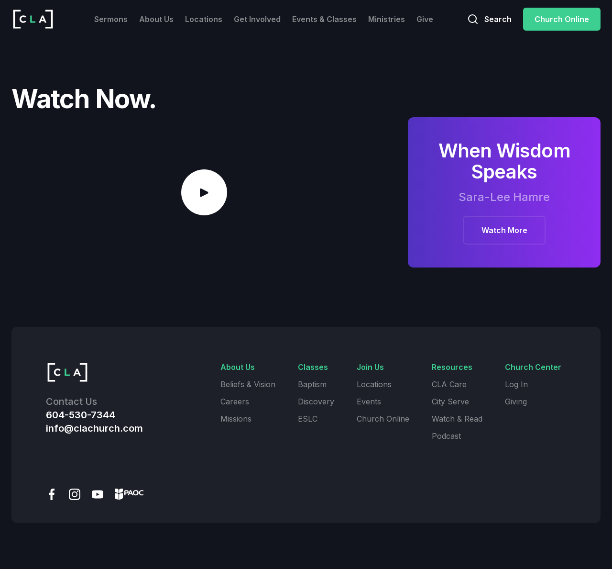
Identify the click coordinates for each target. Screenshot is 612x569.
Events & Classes (324, 19)
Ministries (386, 19)
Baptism (312, 384)
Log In (516, 384)
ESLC (307, 419)
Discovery (316, 401)
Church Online (562, 19)
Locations (203, 19)
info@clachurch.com (94, 428)
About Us (156, 19)
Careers (234, 401)
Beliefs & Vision (247, 384)
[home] (33, 19)
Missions (235, 419)
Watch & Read (457, 419)
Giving (516, 401)
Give (424, 19)
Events (369, 401)
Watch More (504, 230)
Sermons (111, 19)
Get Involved (257, 19)
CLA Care (449, 384)
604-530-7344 (80, 415)
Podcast (446, 436)
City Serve (450, 401)
